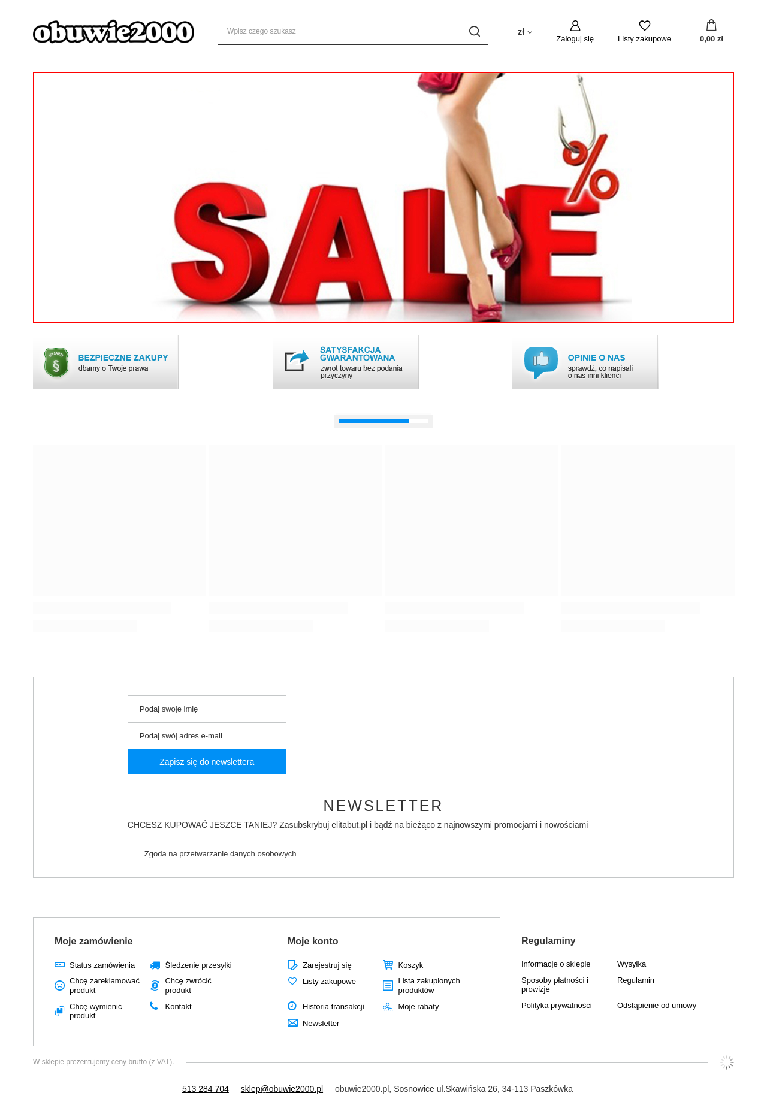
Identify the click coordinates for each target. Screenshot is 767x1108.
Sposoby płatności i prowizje (554, 985)
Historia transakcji (333, 1006)
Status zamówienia (102, 965)
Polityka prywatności (556, 1005)
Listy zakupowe (644, 38)
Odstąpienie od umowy (656, 1005)
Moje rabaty (418, 1006)
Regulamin (635, 980)
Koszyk (410, 965)
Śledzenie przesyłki (198, 965)
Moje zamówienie (94, 941)
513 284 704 (205, 1089)
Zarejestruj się (327, 965)
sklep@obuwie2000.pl (282, 1089)
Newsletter (384, 805)
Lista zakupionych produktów (429, 985)
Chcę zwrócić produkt (188, 985)
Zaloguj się (575, 38)
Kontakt (178, 1006)
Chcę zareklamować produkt (105, 985)
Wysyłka (631, 963)
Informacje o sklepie (556, 963)
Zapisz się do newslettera (206, 762)
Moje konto (313, 941)
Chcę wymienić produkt (96, 1011)
